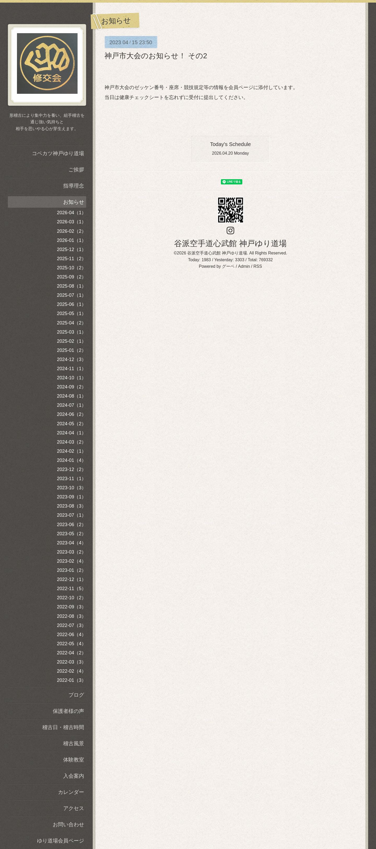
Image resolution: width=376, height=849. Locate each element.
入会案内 (73, 776)
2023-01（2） (71, 570)
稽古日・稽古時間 (63, 727)
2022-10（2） (71, 597)
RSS (258, 266)
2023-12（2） (71, 469)
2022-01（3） (71, 680)
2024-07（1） (71, 405)
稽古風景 (73, 743)
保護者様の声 (68, 711)
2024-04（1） (71, 432)
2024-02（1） (71, 451)
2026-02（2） (71, 231)
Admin (244, 266)
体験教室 (73, 760)
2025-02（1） (71, 341)
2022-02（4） (71, 671)
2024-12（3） (71, 359)
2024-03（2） (71, 442)
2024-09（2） (71, 386)
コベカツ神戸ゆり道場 (58, 153)
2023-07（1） (71, 515)
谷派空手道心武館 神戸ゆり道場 (230, 243)
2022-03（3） (71, 662)
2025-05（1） (71, 313)
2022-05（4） (71, 643)
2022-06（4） (71, 634)
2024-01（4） (71, 460)
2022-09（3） (71, 606)
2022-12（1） (71, 579)
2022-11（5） (71, 588)
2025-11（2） (71, 258)
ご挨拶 (76, 169)
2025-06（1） (71, 304)
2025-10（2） (71, 267)
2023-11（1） (71, 478)
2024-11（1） (71, 368)
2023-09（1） (71, 496)
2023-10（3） (71, 487)
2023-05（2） (71, 533)
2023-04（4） (71, 542)
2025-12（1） (71, 249)
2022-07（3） (71, 625)
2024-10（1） (71, 377)
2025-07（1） (71, 295)
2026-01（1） (71, 240)
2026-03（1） (71, 221)
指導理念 (73, 186)
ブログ (76, 695)
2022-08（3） (71, 616)
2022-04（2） (71, 652)
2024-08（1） (71, 396)
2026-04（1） (71, 212)
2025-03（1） (71, 332)
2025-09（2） (71, 277)
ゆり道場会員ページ (60, 841)
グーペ (228, 266)
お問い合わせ (68, 824)
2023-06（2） (71, 524)
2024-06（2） (71, 414)
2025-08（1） (71, 286)
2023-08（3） (71, 506)
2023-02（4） (71, 561)
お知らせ (73, 202)
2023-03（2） (71, 552)
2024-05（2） (71, 423)
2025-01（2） (71, 350)
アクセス (73, 808)
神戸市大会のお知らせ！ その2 (155, 56)
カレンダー (71, 792)
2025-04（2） (71, 322)
